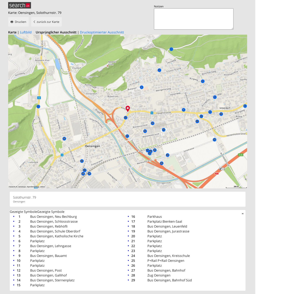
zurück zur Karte (48, 22)
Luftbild (26, 32)
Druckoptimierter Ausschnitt (102, 32)
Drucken (20, 22)
